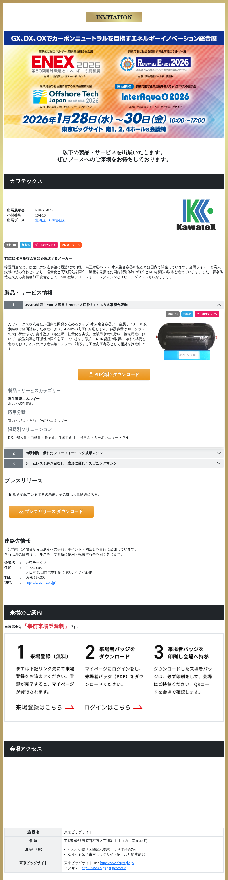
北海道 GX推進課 (50, 220)
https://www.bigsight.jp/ (117, 863)
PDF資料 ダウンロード (114, 374)
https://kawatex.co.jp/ (41, 582)
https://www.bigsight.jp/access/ (104, 868)
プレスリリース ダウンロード (51, 511)
